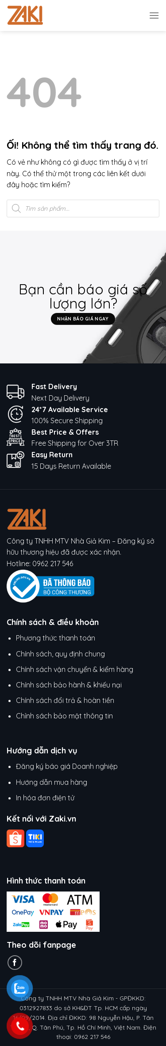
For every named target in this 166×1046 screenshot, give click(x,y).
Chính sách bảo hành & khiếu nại (69, 684)
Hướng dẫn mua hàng (52, 782)
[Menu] (154, 15)
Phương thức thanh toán (55, 637)
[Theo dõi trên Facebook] (15, 962)
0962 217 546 (52, 563)
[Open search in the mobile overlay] (83, 208)
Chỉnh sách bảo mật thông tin (64, 715)
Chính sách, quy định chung (60, 653)
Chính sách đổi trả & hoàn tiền (65, 700)
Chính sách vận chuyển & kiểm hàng (74, 669)
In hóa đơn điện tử (45, 797)
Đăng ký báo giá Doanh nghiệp (67, 766)
